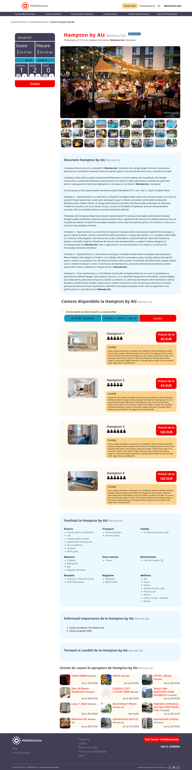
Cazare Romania (19, 21)
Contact (82, 743)
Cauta (35, 83)
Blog (14, 748)
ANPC (81, 755)
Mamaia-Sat (116, 35)
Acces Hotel (130, 5)
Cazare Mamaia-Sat (39, 21)
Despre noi (84, 739)
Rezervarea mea (172, 5)
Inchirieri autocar (21, 752)
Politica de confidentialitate (92, 751)
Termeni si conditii (88, 747)
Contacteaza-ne (147, 5)
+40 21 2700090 (170, 746)
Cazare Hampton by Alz (62, 21)
